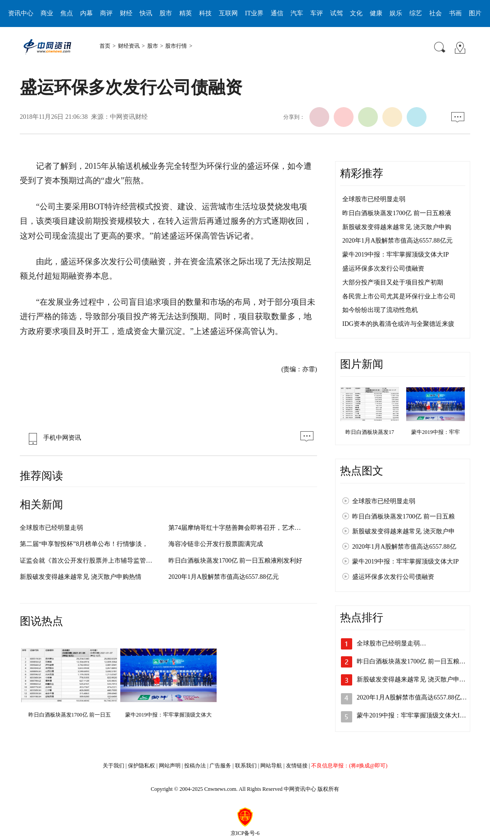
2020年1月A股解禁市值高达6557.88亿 (404, 546)
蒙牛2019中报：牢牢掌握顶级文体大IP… (413, 715)
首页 (105, 46)
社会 (435, 13)
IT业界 (254, 13)
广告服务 (220, 765)
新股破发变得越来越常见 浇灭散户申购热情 (80, 576)
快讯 (146, 13)
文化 (356, 13)
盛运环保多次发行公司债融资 (383, 268)
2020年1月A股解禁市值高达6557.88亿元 (223, 576)
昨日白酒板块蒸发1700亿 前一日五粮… (411, 661)
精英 (185, 13)
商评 (106, 13)
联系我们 (246, 765)
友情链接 (297, 765)
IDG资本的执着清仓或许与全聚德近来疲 (398, 323)
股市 (165, 13)
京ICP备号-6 (245, 833)
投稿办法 (195, 765)
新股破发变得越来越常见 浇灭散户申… (411, 679)
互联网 (228, 13)
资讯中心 (20, 13)
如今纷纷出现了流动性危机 (380, 310)
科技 (205, 13)
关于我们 (113, 765)
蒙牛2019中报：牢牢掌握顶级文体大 (168, 715)
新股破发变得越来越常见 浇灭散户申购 (396, 227)
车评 (316, 13)
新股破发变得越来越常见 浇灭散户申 (403, 531)
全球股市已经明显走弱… (391, 643)
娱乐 (396, 13)
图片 (475, 13)
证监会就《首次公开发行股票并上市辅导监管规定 (89, 560)
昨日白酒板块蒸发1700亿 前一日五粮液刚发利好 (235, 560)
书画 (455, 13)
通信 (277, 13)
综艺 (415, 13)
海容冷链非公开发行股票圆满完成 (215, 544)
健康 (376, 13)
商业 (47, 13)
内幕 (86, 13)
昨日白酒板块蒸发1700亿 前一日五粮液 (396, 213)
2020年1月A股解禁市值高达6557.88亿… (412, 697)
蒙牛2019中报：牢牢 (435, 432)
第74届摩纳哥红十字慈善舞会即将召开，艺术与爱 (237, 527)
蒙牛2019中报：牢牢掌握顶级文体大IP (395, 254)
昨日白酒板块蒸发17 (369, 432)
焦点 (66, 13)
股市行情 (176, 46)
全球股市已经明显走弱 (51, 527)
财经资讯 (129, 46)
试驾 (336, 13)
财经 (126, 13)
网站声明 (170, 765)
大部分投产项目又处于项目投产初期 (392, 282)
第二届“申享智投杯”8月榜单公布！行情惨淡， (84, 544)
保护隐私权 (141, 765)
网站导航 (271, 765)
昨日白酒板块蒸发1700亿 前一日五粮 (403, 516)
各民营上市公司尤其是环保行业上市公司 (399, 296)
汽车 (296, 13)
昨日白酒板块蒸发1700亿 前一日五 (69, 715)
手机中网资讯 (52, 437)
